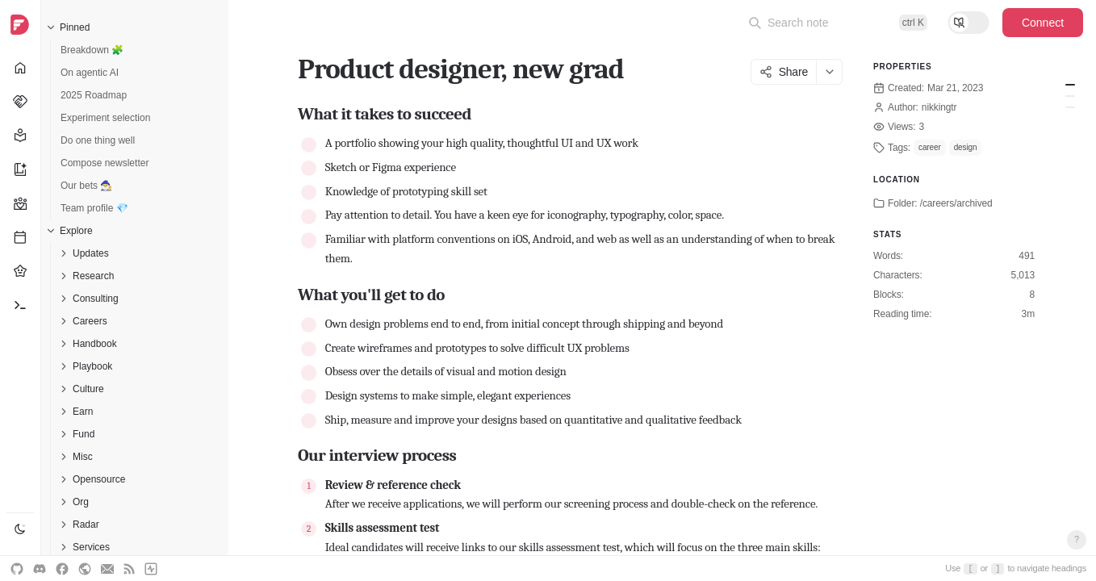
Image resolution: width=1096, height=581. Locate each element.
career (929, 147)
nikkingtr (939, 107)
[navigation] (20, 290)
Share (783, 71)
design (965, 147)
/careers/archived (956, 203)
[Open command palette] (838, 22)
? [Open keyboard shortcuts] (1076, 539)
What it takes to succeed (1070, 85)
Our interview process (1070, 107)
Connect (1043, 22)
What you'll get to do (1070, 96)
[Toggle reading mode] (968, 22)
